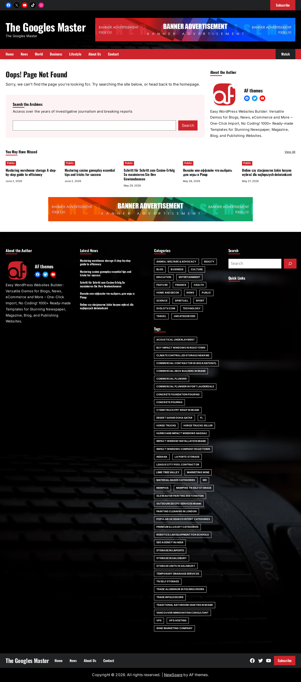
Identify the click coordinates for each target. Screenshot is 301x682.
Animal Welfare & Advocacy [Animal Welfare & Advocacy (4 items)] (176, 261)
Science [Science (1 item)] (161, 300)
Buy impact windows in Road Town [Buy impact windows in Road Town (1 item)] (180, 347)
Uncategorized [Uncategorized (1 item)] (184, 316)
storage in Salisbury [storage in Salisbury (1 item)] (171, 558)
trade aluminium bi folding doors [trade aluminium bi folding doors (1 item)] (180, 589)
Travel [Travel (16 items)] (161, 316)
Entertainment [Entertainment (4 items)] (189, 277)
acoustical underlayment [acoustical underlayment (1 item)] (175, 339)
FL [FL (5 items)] (201, 417)
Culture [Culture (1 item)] (197, 269)
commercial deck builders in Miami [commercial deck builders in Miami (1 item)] (181, 371)
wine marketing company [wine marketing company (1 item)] (174, 628)
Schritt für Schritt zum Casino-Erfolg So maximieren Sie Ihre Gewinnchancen (149, 174)
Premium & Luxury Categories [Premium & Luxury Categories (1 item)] (177, 526)
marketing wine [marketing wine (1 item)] (198, 472)
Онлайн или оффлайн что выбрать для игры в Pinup (207, 172)
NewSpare (173, 675)
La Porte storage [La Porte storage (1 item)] (187, 456)
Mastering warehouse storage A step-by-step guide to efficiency (31, 172)
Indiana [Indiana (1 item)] (161, 456)
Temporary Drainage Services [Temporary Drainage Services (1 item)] (177, 573)
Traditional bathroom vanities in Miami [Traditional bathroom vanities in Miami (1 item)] (184, 605)
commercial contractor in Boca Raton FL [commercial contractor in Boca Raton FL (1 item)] (186, 363)
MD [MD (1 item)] (205, 480)
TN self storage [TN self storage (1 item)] (167, 581)
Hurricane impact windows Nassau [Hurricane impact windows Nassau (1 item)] (181, 433)
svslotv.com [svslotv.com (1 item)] (165, 308)
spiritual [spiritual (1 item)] (181, 300)
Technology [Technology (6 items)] (192, 308)
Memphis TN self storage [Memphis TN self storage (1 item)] (193, 487)
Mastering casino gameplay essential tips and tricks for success (90, 172)
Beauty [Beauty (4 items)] (209, 261)
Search (188, 125)
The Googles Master (46, 27)
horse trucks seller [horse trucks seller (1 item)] (198, 425)
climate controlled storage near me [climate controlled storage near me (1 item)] (183, 355)
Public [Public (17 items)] (206, 292)
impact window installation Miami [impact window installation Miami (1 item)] (181, 441)
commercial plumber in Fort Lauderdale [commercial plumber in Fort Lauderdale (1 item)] (185, 386)
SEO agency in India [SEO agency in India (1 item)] (169, 542)
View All (290, 152)
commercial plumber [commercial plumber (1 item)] (171, 378)
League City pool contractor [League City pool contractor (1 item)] (177, 464)
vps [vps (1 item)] (159, 620)
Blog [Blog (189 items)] (159, 269)
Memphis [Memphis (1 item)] (162, 487)
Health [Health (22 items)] (199, 284)
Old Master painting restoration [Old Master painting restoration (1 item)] (180, 495)
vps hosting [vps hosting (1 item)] (177, 620)
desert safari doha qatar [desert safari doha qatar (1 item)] (174, 417)
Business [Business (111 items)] (177, 269)
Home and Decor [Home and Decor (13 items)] (167, 292)
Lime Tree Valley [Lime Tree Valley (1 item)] (167, 472)
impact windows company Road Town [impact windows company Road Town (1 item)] (183, 449)
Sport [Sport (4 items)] (200, 300)
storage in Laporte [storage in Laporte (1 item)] (170, 550)
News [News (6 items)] (190, 292)
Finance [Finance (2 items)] (180, 284)
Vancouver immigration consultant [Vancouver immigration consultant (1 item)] (182, 612)
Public (11, 163)
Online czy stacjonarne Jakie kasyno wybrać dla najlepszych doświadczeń (267, 172)
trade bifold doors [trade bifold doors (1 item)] (169, 597)
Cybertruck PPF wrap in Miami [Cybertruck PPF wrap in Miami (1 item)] (177, 410)
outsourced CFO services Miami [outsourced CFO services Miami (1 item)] (178, 503)
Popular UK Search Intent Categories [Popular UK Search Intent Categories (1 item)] (183, 519)
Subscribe (285, 660)
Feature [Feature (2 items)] (162, 284)
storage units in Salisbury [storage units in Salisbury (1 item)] (175, 565)
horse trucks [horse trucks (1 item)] (166, 425)
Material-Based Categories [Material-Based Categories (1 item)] (175, 480)
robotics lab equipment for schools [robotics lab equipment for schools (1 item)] (182, 534)
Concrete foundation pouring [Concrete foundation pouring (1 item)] (178, 394)
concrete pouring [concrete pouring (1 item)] (169, 402)
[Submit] (290, 264)
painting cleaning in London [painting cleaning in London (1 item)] (176, 511)
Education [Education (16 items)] (163, 277)
